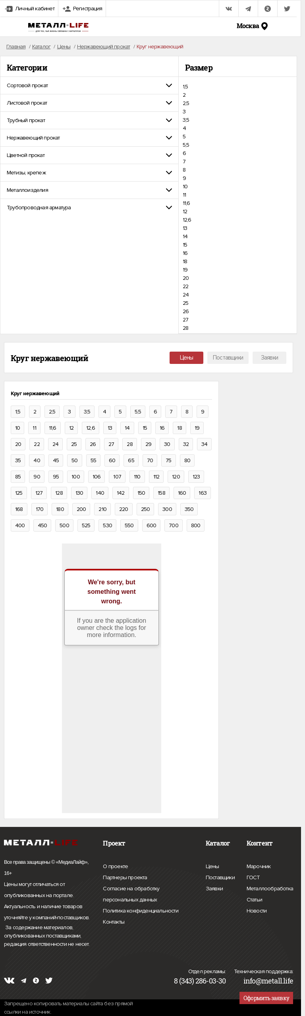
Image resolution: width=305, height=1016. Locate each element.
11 (184, 194)
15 (185, 244)
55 (93, 460)
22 (185, 286)
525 (86, 525)
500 (64, 525)
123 (196, 476)
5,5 (186, 145)
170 (40, 509)
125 (19, 493)
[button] (89, 85)
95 (56, 476)
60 (112, 460)
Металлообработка (270, 887)
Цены (186, 357)
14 (185, 236)
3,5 (186, 120)
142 (121, 493)
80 (187, 460)
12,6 (187, 219)
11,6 (186, 203)
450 (42, 525)
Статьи (254, 898)
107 (117, 476)
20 (186, 278)
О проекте (115, 866)
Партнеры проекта (125, 877)
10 (185, 186)
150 (141, 493)
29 (148, 444)
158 (161, 493)
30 (167, 444)
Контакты (113, 921)
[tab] (89, 85)
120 (176, 476)
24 (186, 294)
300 (167, 509)
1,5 (185, 86)
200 (81, 509)
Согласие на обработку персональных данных (147, 895)
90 (36, 476)
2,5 (186, 103)
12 (185, 211)
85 (18, 476)
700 (173, 525)
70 (150, 460)
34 (204, 444)
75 (168, 460)
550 (129, 525)
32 (186, 444)
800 (196, 525)
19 (185, 269)
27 (185, 319)
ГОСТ (253, 876)
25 (185, 303)
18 (185, 261)
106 (97, 476)
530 (107, 525)
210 (102, 509)
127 (39, 493)
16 (185, 253)
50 (74, 460)
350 (189, 509)
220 (123, 509)
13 (185, 228)
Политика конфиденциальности (140, 911)
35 (18, 460)
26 (186, 311)
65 (131, 460)
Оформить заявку (266, 998)
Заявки (269, 357)
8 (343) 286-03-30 (200, 980)
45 (56, 460)
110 (137, 476)
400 (20, 525)
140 (100, 493)
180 (60, 509)
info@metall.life (268, 980)
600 (151, 525)
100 (75, 476)
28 (185, 328)
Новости (256, 909)
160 (182, 493)
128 (59, 493)
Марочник (259, 865)
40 (36, 460)
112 (156, 476)
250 (145, 509)
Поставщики (228, 357)
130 (79, 493)
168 (19, 509)
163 (203, 493)
